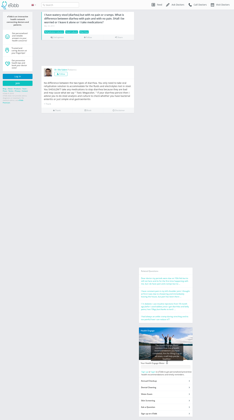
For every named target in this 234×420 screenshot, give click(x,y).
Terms (10, 91)
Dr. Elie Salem (60, 69)
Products (17, 89)
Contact (25, 91)
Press (5, 91)
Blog (4, 89)
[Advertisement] (87, 53)
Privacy (17, 91)
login (153, 371)
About (10, 89)
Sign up (144, 371)
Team (24, 89)
